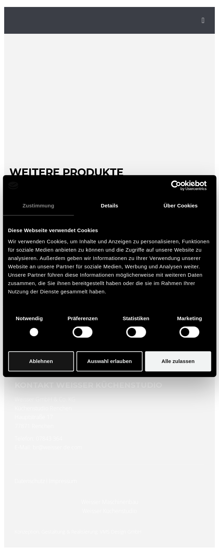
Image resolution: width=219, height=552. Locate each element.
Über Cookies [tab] (181, 205)
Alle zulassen (178, 361)
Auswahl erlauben (109, 361)
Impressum (63, 481)
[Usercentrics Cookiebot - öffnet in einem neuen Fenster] (180, 185)
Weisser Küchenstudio (109, 511)
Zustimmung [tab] (38, 205)
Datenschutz (30, 481)
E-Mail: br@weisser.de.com (48, 447)
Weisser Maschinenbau (109, 502)
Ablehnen (41, 361)
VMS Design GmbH (120, 531)
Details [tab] (109, 205)
